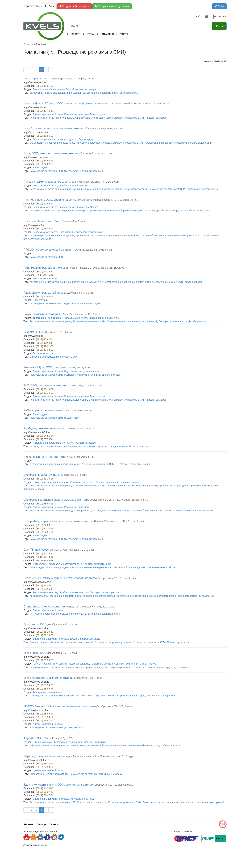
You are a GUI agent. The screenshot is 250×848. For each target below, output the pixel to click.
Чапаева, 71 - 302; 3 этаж (80, 428)
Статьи (89, 33)
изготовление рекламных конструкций (71, 667)
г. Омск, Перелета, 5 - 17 (80, 457)
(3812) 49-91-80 (44, 85)
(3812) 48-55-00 (44, 135)
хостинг (144, 446)
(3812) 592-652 (44, 589)
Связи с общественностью (95, 142)
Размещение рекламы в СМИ (128, 117)
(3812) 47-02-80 (44, 346)
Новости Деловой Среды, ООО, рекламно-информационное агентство (68, 103)
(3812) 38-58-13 (44, 503)
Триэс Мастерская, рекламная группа (47, 677)
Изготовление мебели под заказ (141, 745)
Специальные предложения (112, 6)
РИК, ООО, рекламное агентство (44, 385)
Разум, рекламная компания (41, 314)
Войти (219, 6)
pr (177, 210)
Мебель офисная (170, 745)
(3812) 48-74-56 (44, 763)
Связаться (55, 824)
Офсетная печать (105, 695)
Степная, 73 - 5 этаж (75, 474)
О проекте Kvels (32, 6)
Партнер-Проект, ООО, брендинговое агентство (54, 199)
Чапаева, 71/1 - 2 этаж (81, 549)
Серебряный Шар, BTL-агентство (44, 456)
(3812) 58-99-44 (44, 688)
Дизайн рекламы (156, 117)
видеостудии (93, 303)
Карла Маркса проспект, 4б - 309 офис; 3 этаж (112, 199)
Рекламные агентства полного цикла (50, 117)
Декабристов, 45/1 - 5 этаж (62, 624)
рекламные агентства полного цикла (50, 210)
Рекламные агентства (76, 114)
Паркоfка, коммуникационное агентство (48, 181)
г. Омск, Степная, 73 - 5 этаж (69, 221)
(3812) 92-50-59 (44, 296)
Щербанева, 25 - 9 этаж (58, 332)
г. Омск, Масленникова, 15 (78, 410)
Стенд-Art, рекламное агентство (44, 606)
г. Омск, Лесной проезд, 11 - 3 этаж (80, 314)
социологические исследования (129, 189)
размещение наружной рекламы (112, 667)
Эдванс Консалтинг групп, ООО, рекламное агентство (58, 784)
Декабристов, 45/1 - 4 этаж (87, 677)
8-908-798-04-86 (45, 275)
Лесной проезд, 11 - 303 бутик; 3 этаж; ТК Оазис (97, 267)
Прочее (94, 207)
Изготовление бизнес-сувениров (103, 745)
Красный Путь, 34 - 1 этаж (97, 153)
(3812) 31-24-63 (44, 478)
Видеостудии (97, 114)
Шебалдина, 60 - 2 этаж (80, 292)
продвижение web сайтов (161, 567)
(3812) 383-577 (44, 585)
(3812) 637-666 (44, 439)
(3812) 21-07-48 (44, 791)
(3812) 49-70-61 (44, 110)
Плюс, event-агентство (37, 221)
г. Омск (49, 6)
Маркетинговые (101, 189)
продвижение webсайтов (71, 92)
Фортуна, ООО (32, 738)
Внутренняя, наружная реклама (82, 371)
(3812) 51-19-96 (44, 635)
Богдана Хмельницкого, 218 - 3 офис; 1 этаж (119, 521)
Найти (219, 26)
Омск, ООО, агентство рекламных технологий (52, 153)
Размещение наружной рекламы (82, 374)
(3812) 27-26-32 (44, 553)
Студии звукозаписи (83, 117)
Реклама (28, 824)
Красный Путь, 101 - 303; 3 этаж (84, 385)
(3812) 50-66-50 (44, 203)
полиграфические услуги (170, 282)
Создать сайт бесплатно (75, 6)
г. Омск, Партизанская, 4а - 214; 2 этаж (97, 181)
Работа (123, 33)
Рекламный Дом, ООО (37, 367)
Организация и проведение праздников (55, 139)
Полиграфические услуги (173, 321)
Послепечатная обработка (161, 695)
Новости (74, 33)
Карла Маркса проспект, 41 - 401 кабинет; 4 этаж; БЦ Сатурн (100, 756)
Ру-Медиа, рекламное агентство (44, 428)
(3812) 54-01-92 (44, 532)
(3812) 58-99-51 (44, 713)
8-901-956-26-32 (45, 557)
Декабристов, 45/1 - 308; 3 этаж (114, 706)
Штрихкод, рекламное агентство (44, 756)
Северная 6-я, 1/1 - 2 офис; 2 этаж (117, 578)
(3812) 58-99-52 (44, 717)
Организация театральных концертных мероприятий (105, 235)
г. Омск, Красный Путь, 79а (58, 738)
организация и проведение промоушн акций (97, 210)
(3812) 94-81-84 (44, 435)
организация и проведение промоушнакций (129, 282)
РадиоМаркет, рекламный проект (44, 292)
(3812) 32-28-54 (44, 528)
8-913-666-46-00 (45, 560)
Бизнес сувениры (42, 742)
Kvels (41, 845)
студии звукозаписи (74, 303)
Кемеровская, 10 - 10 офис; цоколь (113, 784)
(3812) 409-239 (44, 339)
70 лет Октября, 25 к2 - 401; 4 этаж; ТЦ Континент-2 (119, 499)
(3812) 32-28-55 (44, 525)
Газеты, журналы (42, 663)
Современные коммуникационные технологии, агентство (60, 578)
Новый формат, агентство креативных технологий (55, 128)
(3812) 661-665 (44, 271)
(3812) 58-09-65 (44, 228)
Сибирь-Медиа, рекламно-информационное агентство (58, 521)
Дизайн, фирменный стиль (48, 114)
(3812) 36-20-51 (44, 631)
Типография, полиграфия (47, 317)
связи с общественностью (194, 210)
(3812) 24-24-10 (44, 788)
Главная (28, 44)
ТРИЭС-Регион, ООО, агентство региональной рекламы (59, 706)
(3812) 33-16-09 (44, 389)
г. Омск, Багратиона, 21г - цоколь (71, 367)
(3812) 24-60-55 (44, 160)
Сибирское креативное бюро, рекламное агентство (56, 499)
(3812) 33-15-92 (44, 392)
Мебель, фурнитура (95, 742)
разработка (36, 92)
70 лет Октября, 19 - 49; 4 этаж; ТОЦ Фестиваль (142, 103)
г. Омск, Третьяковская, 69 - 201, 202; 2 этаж (90, 606)
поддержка (50, 92)
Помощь (41, 824)
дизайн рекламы (129, 92)
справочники (37, 356)
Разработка (125, 567)
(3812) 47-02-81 (44, 349)
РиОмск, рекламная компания (42, 410)
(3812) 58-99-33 (44, 685)
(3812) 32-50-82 (44, 767)
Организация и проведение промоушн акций (171, 142)
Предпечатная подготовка (78, 695)
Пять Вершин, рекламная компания (46, 267)
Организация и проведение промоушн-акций (132, 321)
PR (77, 142)
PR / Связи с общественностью (133, 464)
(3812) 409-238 (44, 342)
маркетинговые (167, 595)
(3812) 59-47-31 (44, 795)
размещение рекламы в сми (102, 92)
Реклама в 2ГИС (34, 332)
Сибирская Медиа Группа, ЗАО (43, 474)
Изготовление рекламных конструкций (71, 642)
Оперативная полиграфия (130, 695)
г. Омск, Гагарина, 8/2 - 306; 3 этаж (92, 249)
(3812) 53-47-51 (44, 720)
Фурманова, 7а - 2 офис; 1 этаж (76, 78)
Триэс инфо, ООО (35, 624)
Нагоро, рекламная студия (40, 78)
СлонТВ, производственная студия (45, 549)
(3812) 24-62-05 (44, 164)
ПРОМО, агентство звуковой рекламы (47, 249)
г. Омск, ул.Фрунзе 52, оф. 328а (106, 128)
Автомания (107, 33)
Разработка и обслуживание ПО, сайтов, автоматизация (64, 89)
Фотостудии (39, 564)
